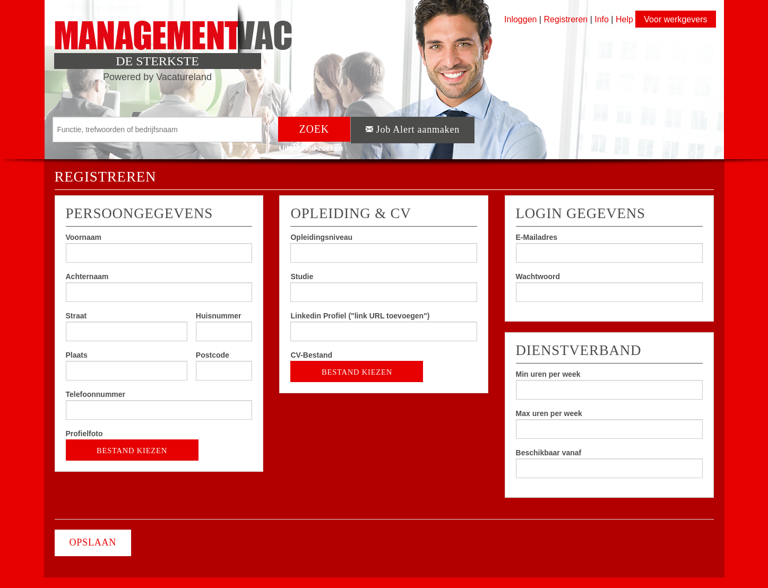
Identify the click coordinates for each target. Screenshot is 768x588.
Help (624, 19)
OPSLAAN (93, 542)
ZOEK (314, 129)
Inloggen (520, 19)
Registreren (566, 19)
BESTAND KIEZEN (132, 447)
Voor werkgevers (675, 19)
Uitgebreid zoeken (311, 148)
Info (601, 19)
